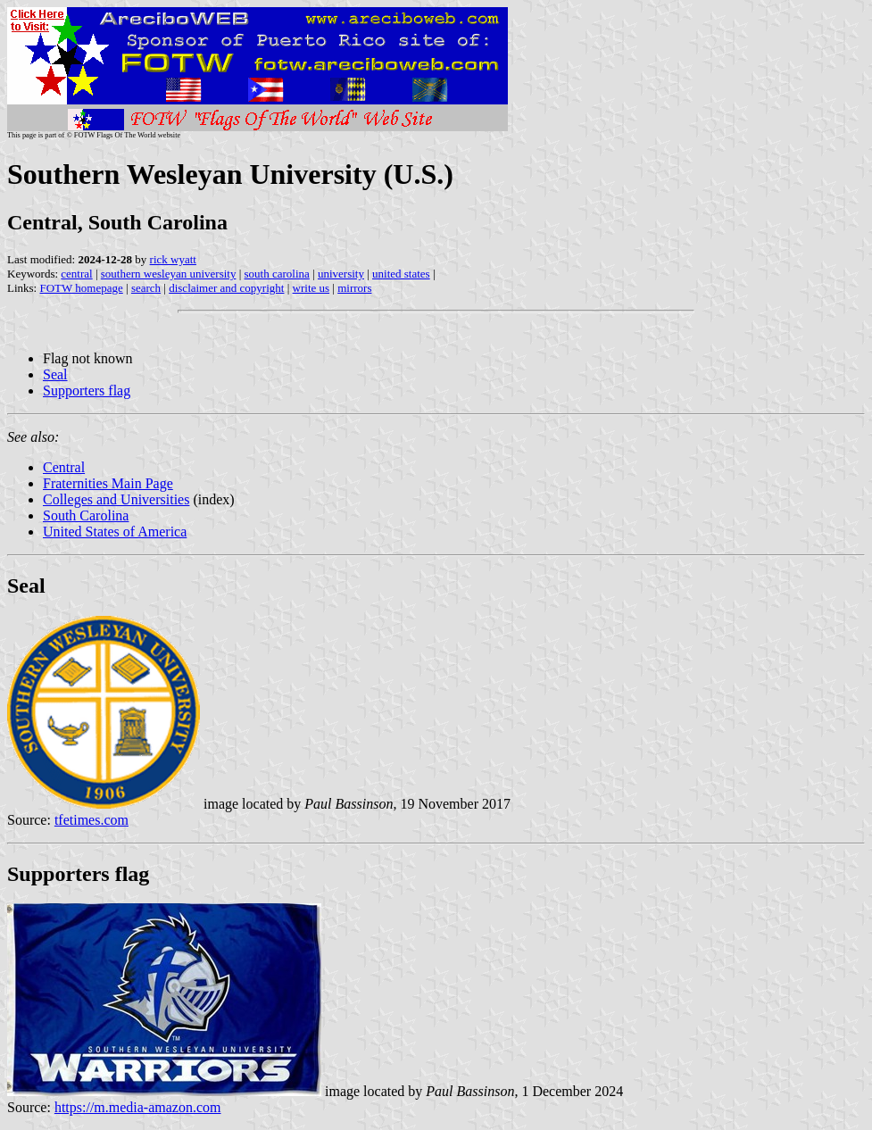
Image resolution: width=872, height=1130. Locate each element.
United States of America (115, 531)
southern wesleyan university (169, 273)
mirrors (354, 288)
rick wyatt (173, 259)
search (146, 288)
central (76, 273)
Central (64, 467)
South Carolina (86, 515)
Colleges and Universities (116, 499)
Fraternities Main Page (108, 483)
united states (401, 273)
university (341, 273)
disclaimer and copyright (226, 288)
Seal (55, 374)
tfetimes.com (91, 819)
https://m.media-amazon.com (137, 1107)
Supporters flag (86, 390)
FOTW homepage (80, 288)
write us (311, 288)
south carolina (277, 273)
